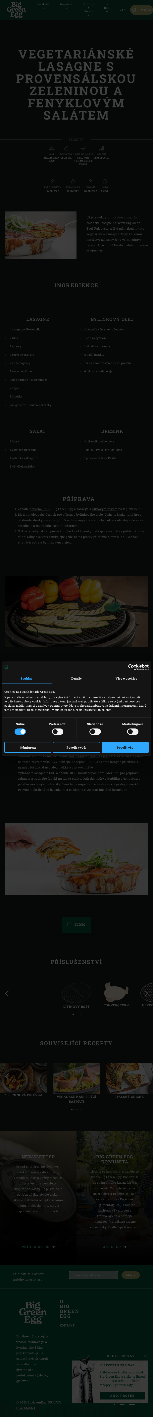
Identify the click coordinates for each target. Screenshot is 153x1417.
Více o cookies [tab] (126, 678)
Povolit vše (125, 747)
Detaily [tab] (76, 678)
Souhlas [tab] (26, 678)
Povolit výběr (76, 747)
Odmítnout (28, 747)
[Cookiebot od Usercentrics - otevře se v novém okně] (131, 667)
